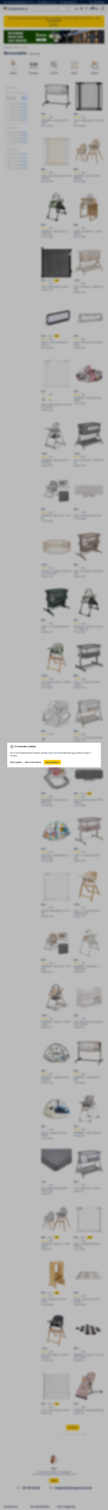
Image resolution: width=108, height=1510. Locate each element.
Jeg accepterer (52, 762)
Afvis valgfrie (16, 762)
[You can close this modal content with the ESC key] (54, 755)
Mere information (33, 762)
